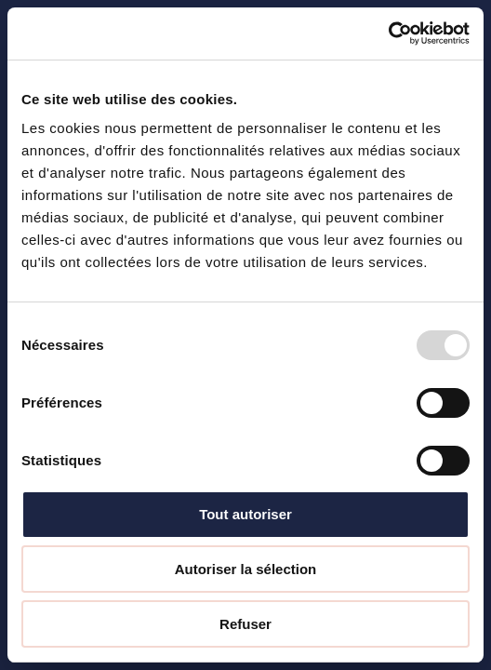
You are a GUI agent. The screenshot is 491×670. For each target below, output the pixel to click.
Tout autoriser (245, 514)
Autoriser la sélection (246, 569)
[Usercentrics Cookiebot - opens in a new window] (388, 33)
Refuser (245, 624)
